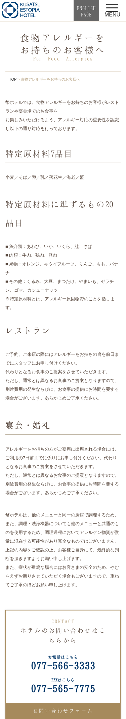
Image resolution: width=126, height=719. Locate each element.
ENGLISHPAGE (86, 11)
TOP (12, 79)
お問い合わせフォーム (63, 710)
